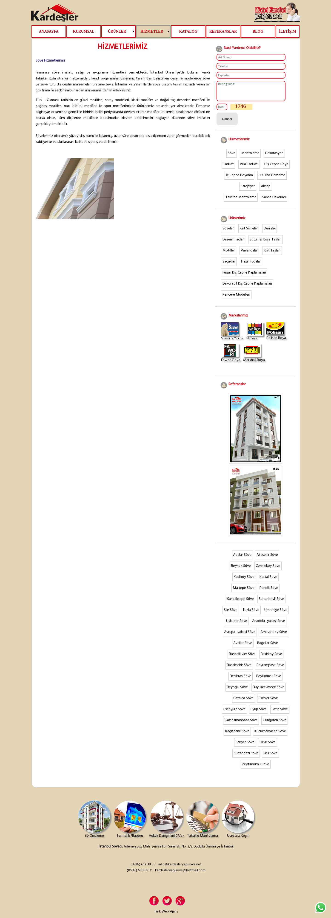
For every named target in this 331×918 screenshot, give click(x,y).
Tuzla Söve (251, 613)
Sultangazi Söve (246, 757)
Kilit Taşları (272, 254)
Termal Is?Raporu (130, 823)
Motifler (229, 254)
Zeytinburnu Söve (255, 768)
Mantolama (250, 157)
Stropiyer (248, 190)
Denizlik (269, 232)
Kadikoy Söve (244, 580)
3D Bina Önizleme (272, 179)
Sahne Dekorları (274, 201)
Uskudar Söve (236, 624)
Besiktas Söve (240, 680)
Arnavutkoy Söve (273, 635)
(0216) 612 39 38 (143, 868)
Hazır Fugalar (251, 265)
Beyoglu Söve (237, 691)
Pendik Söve (269, 591)
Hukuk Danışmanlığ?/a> (166, 823)
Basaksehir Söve (239, 669)
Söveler (228, 232)
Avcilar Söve (242, 647)
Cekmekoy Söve (268, 569)
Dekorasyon (274, 157)
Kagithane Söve (237, 735)
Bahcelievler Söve (242, 658)
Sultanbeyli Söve (271, 602)
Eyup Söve (259, 713)
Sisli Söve (270, 757)
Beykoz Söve (241, 569)
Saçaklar (229, 265)
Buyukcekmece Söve (268, 691)
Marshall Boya (254, 357)
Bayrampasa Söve (270, 669)
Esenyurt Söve (234, 713)
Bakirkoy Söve (271, 658)
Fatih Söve (280, 713)
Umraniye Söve (275, 613)
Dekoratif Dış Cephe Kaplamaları (247, 287)
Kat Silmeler (249, 232)
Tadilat (228, 168)
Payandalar (249, 254)
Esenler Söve (268, 702)
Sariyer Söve (245, 746)
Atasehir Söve (267, 558)
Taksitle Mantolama (240, 201)
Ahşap (266, 190)
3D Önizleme (94, 823)
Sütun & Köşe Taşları (265, 243)
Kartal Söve (268, 580)
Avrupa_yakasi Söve (239, 635)
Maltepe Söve (243, 591)
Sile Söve (230, 613)
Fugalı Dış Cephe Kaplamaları (244, 276)
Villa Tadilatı (249, 168)
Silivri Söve (268, 746)
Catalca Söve (243, 702)
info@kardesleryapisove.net (180, 868)
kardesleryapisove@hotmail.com (180, 874)
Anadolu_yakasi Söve (268, 624)
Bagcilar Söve (267, 647)
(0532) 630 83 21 (139, 874)
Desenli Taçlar (233, 243)
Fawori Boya (230, 357)
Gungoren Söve (274, 724)
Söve (231, 157)
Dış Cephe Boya (276, 168)
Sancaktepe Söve (240, 602)
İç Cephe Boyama (239, 179)
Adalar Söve (242, 558)
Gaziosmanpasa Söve (241, 724)
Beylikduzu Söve (268, 680)
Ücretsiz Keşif (238, 823)
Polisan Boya (276, 335)
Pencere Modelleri (236, 298)
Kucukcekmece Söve (270, 735)
